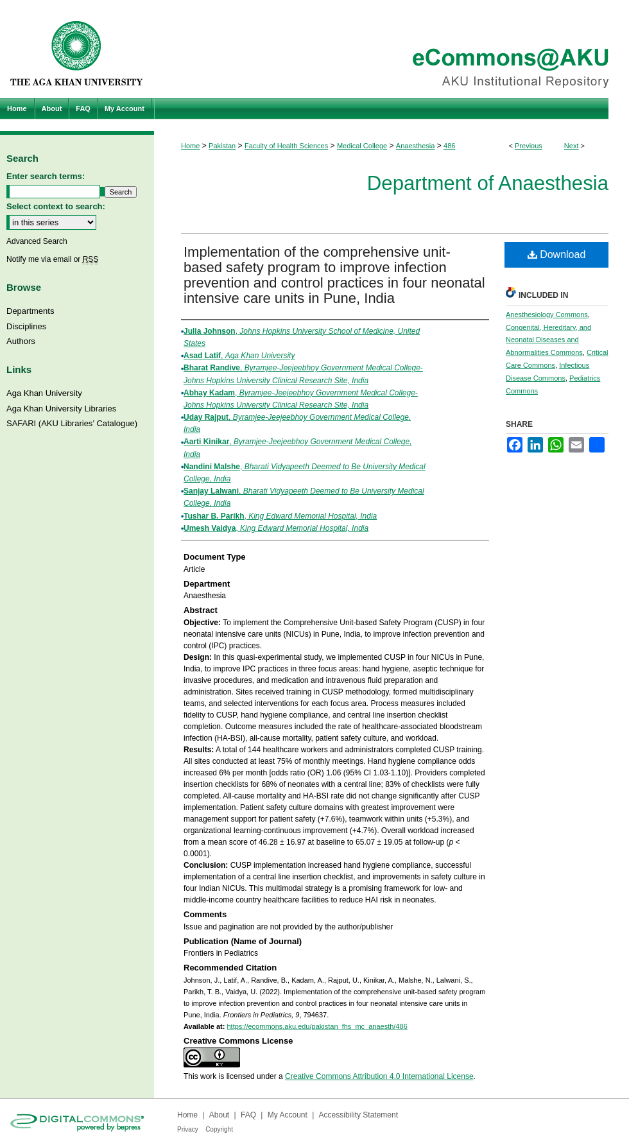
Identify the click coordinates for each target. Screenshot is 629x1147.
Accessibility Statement (358, 1114)
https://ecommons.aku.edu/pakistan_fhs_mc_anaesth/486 (317, 1026)
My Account (287, 1114)
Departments (30, 311)
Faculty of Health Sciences (286, 146)
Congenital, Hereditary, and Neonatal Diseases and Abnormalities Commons (548, 340)
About (219, 1114)
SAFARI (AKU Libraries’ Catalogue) (71, 423)
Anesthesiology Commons (547, 314)
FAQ (248, 1114)
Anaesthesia (415, 146)
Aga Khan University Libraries (61, 408)
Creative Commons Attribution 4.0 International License (379, 1076)
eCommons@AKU (391, 49)
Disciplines (26, 326)
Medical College (362, 146)
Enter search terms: (45, 176)
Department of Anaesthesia (487, 183)
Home (190, 146)
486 (449, 146)
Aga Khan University (44, 393)
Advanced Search (36, 241)
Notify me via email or (52, 259)
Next (571, 146)
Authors (20, 341)
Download (557, 254)
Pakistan (222, 146)
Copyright (219, 1129)
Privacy (187, 1129)
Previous (528, 146)
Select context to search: (55, 206)
